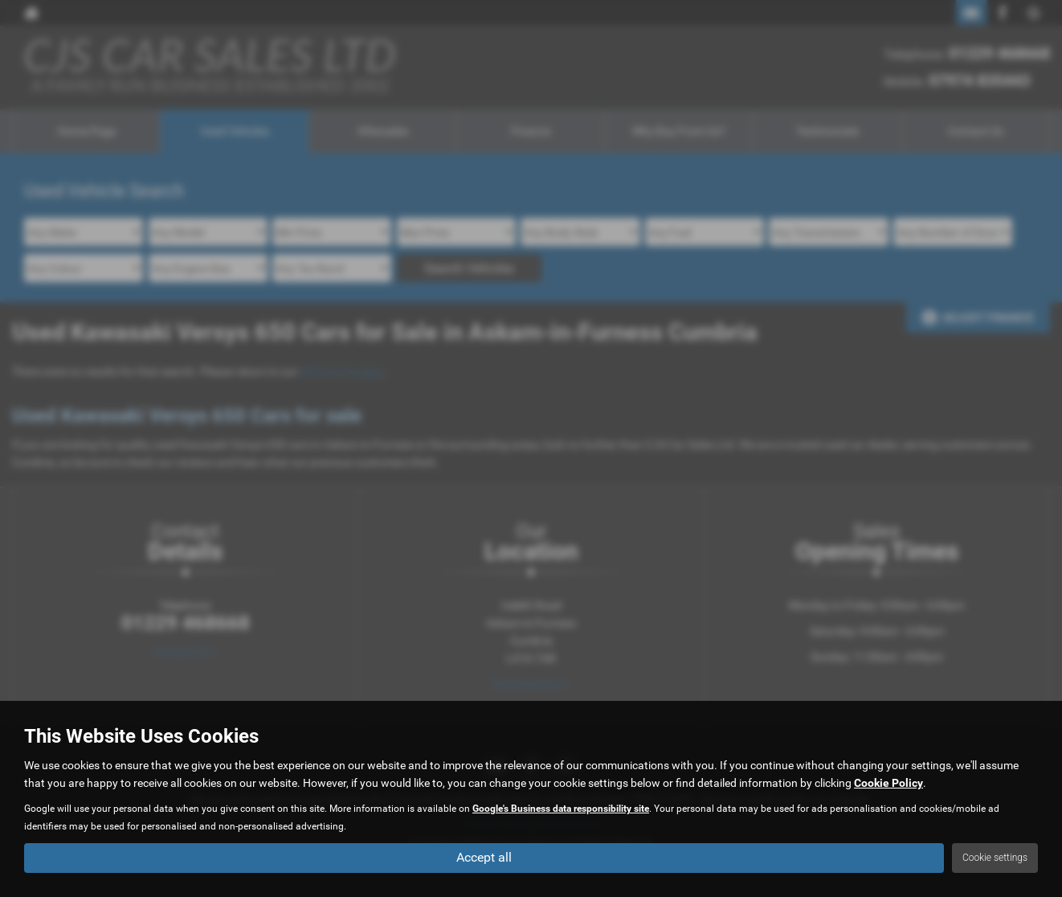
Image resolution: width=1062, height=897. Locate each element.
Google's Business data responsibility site (560, 808)
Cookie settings (994, 857)
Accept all (484, 857)
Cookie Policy (888, 782)
